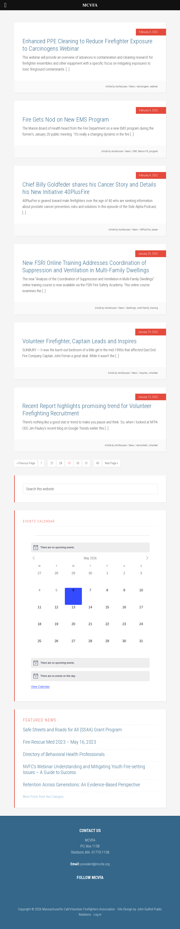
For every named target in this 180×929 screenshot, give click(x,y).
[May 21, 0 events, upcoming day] (90, 629)
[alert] (90, 547)
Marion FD (143, 151)
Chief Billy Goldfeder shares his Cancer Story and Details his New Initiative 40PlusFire (89, 188)
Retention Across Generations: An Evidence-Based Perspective (81, 784)
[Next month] (147, 557)
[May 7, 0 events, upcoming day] (90, 595)
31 (86, 463)
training (154, 308)
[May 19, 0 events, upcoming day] (56, 629)
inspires (143, 373)
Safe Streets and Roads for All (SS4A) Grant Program (72, 729)
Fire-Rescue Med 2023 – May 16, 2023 (59, 741)
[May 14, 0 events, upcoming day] (90, 612)
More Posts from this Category (43, 796)
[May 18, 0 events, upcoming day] (39, 629)
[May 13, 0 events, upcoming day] (73, 612)
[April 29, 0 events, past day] (73, 579)
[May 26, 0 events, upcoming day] (56, 646)
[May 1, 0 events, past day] (107, 579)
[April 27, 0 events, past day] (39, 579)
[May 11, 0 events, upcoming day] (39, 612)
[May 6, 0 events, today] (73, 595)
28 (60, 463)
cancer (155, 229)
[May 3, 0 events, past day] (141, 579)
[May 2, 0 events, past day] (124, 579)
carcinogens (143, 86)
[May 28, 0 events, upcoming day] (90, 646)
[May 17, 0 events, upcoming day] (141, 612)
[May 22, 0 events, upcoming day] (107, 629)
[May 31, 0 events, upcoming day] (141, 646)
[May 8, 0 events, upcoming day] (107, 595)
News (132, 86)
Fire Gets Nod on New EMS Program (65, 119)
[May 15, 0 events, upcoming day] (107, 612)
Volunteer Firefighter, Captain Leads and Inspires (79, 341)
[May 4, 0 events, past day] (39, 595)
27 (51, 463)
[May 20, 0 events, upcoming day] (73, 629)
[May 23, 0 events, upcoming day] (124, 629)
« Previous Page (26, 463)
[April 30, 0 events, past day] (90, 579)
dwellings (131, 308)
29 (69, 463)
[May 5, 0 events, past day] (56, 595)
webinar (154, 86)
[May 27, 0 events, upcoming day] (73, 646)
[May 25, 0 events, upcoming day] (39, 646)
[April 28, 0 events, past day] (56, 579)
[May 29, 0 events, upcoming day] (107, 646)
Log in (97, 914)
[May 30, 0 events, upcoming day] (124, 646)
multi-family (143, 308)
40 (97, 463)
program (153, 151)
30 (77, 463)
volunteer (153, 373)
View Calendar (40, 686)
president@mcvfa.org (95, 863)
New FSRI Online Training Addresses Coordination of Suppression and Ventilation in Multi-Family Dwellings (85, 266)
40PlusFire (145, 229)
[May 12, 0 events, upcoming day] (56, 612)
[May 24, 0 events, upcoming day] (141, 629)
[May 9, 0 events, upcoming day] (124, 595)
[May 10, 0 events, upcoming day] (141, 595)
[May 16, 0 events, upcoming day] (124, 612)
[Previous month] (33, 557)
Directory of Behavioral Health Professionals (64, 754)
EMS (135, 151)
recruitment (142, 445)
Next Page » (111, 463)
